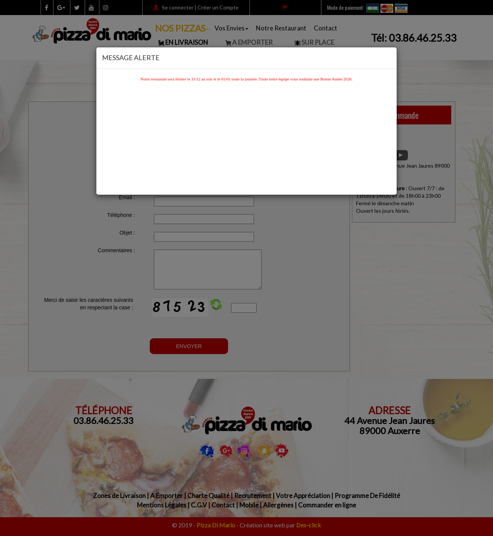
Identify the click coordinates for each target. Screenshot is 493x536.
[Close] (388, 56)
